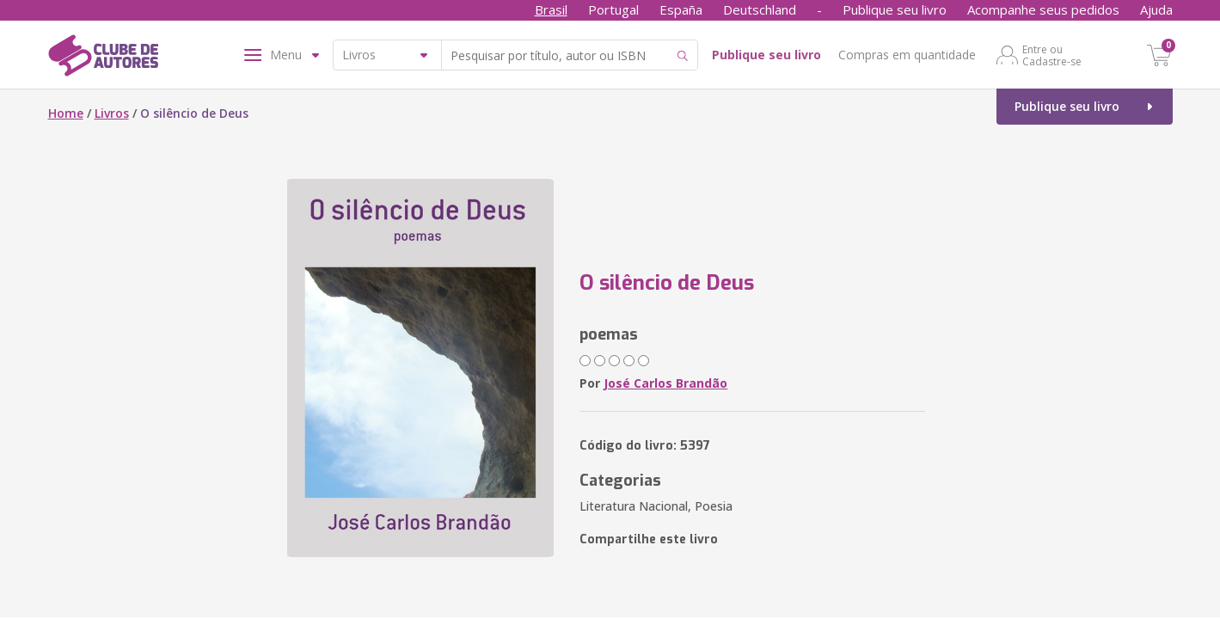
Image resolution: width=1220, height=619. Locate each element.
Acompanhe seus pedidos (1043, 9)
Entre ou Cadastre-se (1052, 55)
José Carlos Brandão (665, 383)
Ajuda (1156, 9)
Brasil (551, 9)
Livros (112, 113)
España (680, 9)
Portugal (613, 9)
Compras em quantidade (907, 54)
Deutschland (759, 9)
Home (65, 113)
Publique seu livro (895, 9)
